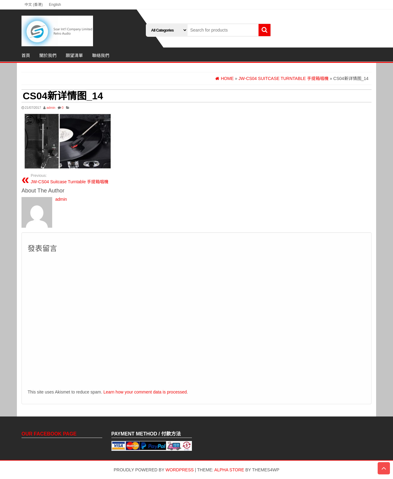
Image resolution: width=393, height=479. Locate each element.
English (55, 4)
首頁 (25, 55)
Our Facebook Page (48, 433)
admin (50, 107)
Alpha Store (229, 469)
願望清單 (74, 55)
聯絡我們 (100, 55)
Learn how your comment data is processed (145, 392)
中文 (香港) (34, 4)
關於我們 (47, 55)
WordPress (179, 469)
